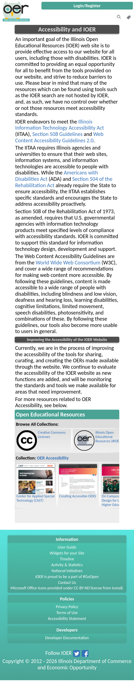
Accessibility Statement (67, 618)
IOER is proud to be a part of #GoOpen (67, 576)
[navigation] (15, 20)
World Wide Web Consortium (68, 262)
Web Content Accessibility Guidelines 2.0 (59, 137)
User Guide (67, 547)
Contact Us (67, 582)
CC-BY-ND (82, 587)
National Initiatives (67, 570)
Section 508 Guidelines (57, 134)
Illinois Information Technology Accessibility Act (59, 124)
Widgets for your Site (67, 553)
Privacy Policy (67, 606)
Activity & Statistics (67, 564)
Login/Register (87, 5)
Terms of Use (67, 612)
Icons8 (117, 587)
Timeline (67, 558)
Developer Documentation (67, 637)
